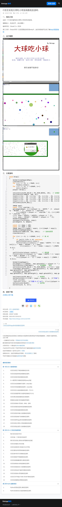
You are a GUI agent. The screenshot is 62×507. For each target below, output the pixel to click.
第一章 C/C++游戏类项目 (10, 367)
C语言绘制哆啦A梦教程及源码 (19, 480)
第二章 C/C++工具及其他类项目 (12, 430)
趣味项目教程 (6, 362)
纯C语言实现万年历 (16, 434)
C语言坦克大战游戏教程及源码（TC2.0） (22, 390)
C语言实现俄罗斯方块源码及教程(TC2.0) (22, 393)
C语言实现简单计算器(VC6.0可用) (20, 447)
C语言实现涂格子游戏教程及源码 (19, 416)
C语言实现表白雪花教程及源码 (19, 473)
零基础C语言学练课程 (22, 340)
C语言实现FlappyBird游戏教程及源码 (21, 420)
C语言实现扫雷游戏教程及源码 (19, 377)
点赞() (31, 300)
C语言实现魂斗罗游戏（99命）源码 (20, 403)
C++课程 (22, 350)
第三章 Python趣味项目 (9, 483)
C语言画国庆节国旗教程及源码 (19, 457)
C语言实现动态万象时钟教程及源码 (20, 470)
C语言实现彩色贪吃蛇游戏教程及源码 (21, 406)
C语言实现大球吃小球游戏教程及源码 (21, 423)
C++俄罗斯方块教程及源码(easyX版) (20, 380)
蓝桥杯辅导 (20, 356)
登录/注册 (51, 3)
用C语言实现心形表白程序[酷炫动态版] (21, 440)
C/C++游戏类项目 (14, 309)
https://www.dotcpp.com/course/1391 (19, 319)
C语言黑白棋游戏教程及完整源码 (19, 397)
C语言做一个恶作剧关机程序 (18, 437)
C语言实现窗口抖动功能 (17, 443)
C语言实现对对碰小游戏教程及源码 (20, 413)
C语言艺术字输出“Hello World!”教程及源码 (22, 476)
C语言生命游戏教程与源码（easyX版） (21, 383)
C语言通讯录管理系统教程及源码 (19, 450)
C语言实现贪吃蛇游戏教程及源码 (19, 373)
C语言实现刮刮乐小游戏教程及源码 (20, 467)
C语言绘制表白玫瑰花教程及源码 (19, 463)
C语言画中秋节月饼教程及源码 (19, 453)
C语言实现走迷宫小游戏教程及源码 (20, 426)
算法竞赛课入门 (29, 353)
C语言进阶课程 (30, 343)
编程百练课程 (37, 348)
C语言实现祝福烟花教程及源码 (19, 410)
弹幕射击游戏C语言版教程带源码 (19, 400)
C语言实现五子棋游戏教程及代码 (19, 370)
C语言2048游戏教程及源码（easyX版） (21, 387)
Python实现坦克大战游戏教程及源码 (20, 490)
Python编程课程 (20, 345)
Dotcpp (6, 3)
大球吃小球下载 (8, 295)
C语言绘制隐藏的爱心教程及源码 (19, 460)
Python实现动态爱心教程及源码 (19, 487)
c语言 (11, 311)
